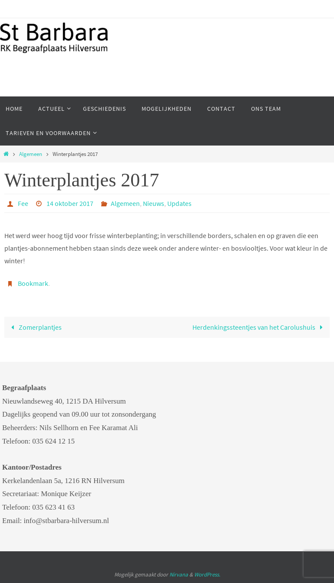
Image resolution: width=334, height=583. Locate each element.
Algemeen (30, 154)
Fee (23, 203)
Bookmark (33, 283)
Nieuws (153, 203)
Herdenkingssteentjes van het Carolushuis (259, 327)
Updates (179, 203)
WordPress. (207, 574)
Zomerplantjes (34, 327)
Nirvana (178, 574)
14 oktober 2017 (69, 203)
